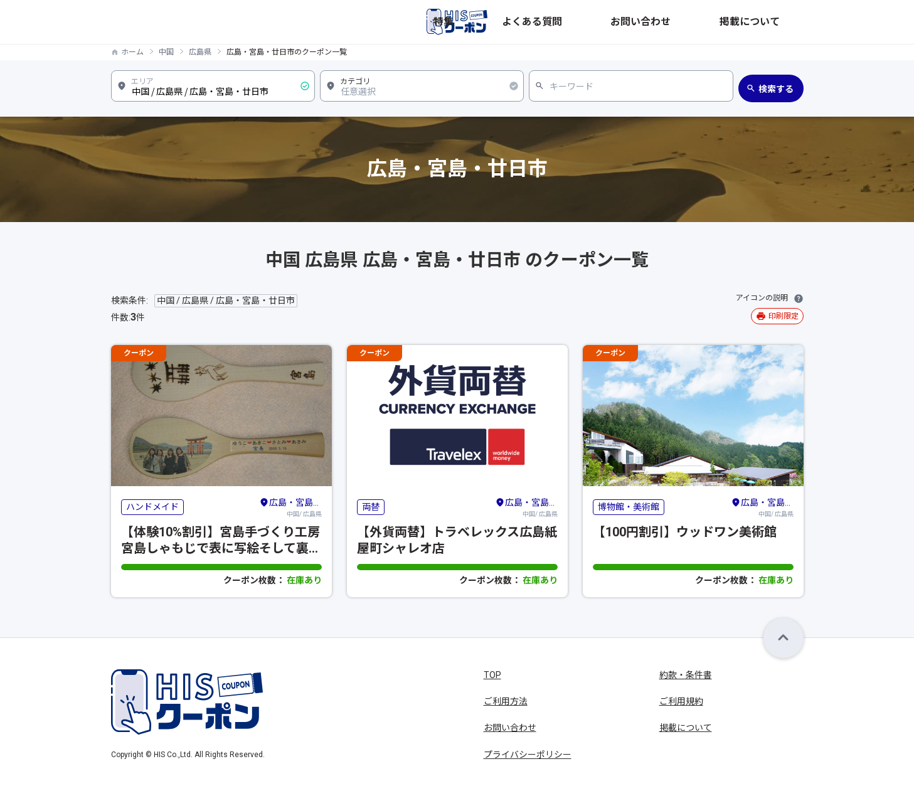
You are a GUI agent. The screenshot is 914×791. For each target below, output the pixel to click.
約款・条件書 (685, 675)
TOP (492, 675)
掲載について (777, 22)
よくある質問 (641, 22)
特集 (591, 22)
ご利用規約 (681, 701)
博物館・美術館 (628, 507)
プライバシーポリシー (527, 755)
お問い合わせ (709, 22)
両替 (371, 507)
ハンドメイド (152, 507)
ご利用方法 (506, 701)
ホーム (132, 52)
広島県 (200, 52)
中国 (166, 52)
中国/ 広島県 (290, 507)
